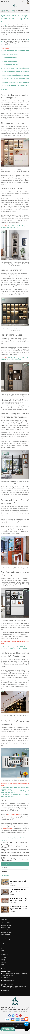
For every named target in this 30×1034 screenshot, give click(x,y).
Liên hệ (2, 964)
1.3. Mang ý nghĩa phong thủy (9, 61)
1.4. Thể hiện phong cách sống (10, 64)
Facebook (3, 941)
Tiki (1, 948)
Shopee (2, 946)
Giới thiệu (3, 960)
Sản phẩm (3, 962)
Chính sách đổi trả (5, 927)
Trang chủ (3, 957)
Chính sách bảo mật (6, 925)
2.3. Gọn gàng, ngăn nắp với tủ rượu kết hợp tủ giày (15, 78)
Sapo (15, 1026)
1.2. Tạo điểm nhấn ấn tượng (9, 57)
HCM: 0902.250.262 (9, 1029)
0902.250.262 (6, 990)
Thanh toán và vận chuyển (7, 929)
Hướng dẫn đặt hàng (6, 922)
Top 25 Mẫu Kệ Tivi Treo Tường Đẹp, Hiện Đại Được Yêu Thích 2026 (18, 891)
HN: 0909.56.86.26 (9, 1028)
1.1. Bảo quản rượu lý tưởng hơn (10, 54)
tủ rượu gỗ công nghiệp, (14, 837)
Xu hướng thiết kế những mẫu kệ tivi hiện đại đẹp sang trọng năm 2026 (18, 908)
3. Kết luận (4, 89)
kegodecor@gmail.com (8, 980)
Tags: (2, 837)
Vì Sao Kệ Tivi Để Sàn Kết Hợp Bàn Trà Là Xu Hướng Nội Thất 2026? (18, 881)
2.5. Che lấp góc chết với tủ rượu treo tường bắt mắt (16, 85)
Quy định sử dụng (5, 934)
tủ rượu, (6, 837)
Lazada (2, 950)
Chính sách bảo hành (6, 932)
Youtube (3, 944)
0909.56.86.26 (6, 977)
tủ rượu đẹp (23, 837)
